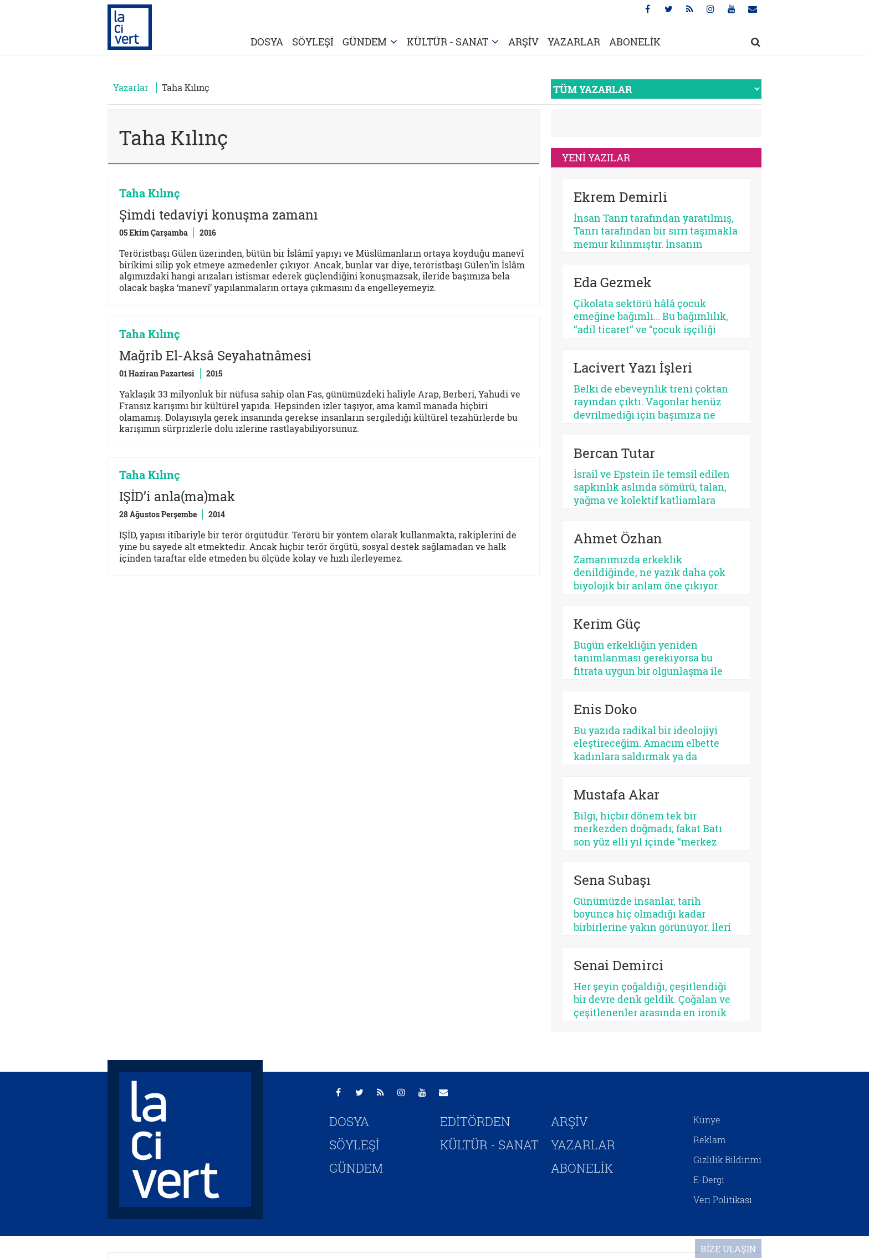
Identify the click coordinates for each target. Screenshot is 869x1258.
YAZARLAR (574, 41)
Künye (706, 1119)
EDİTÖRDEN (475, 1121)
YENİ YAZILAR (596, 157)
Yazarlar (131, 87)
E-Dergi (708, 1179)
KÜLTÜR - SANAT (447, 41)
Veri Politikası (722, 1199)
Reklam (709, 1139)
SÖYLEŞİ (313, 41)
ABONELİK (635, 41)
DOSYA (267, 41)
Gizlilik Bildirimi (727, 1159)
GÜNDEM (365, 41)
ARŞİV (523, 41)
